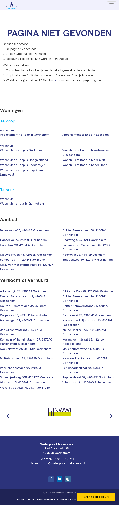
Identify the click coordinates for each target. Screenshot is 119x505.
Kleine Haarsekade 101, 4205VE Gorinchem (84, 332)
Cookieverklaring (66, 499)
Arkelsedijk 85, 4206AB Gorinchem (24, 291)
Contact (31, 499)
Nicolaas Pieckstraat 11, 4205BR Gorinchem (84, 360)
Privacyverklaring (46, 499)
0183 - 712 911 (63, 459)
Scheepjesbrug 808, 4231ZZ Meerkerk (26, 377)
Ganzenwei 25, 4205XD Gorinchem (86, 315)
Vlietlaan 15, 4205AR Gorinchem (22, 382)
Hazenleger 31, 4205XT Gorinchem (24, 320)
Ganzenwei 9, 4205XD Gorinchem (23, 240)
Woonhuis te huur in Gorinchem (22, 203)
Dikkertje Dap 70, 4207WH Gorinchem (89, 291)
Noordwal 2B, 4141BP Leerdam (83, 255)
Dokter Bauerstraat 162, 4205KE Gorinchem (22, 298)
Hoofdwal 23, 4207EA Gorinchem (23, 245)
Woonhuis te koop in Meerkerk (83, 160)
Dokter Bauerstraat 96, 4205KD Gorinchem (84, 298)
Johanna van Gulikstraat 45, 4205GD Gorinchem (88, 247)
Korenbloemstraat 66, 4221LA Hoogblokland (83, 341)
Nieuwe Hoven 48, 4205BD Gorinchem (26, 255)
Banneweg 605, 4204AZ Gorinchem (24, 230)
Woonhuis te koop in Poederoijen (23, 165)
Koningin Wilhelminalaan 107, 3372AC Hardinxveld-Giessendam (26, 341)
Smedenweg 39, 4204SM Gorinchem (87, 260)
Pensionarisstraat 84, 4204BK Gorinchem (82, 370)
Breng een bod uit (96, 497)
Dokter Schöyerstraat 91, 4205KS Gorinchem (85, 308)
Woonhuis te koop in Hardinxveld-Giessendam (85, 152)
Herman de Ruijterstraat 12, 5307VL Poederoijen (87, 322)
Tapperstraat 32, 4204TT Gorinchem (88, 377)
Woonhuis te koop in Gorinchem (22, 150)
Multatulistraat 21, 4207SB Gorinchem (26, 358)
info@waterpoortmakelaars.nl (64, 463)
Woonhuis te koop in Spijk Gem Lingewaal (21, 172)
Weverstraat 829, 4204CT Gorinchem (26, 388)
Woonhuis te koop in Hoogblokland (24, 160)
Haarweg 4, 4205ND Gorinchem (84, 240)
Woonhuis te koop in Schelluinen (84, 165)
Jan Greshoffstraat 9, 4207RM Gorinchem (21, 332)
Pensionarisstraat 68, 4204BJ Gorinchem (20, 370)
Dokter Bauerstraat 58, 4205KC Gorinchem (84, 232)
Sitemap (20, 499)
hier (56, 80)
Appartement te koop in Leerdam (85, 135)
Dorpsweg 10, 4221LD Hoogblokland (25, 315)
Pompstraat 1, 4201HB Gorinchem (23, 260)
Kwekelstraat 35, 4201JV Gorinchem (25, 349)
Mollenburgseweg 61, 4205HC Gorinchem (83, 351)
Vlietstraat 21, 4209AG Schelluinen (86, 382)
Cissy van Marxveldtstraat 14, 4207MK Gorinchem (27, 267)
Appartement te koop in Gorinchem (24, 135)
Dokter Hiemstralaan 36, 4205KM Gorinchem (23, 308)
